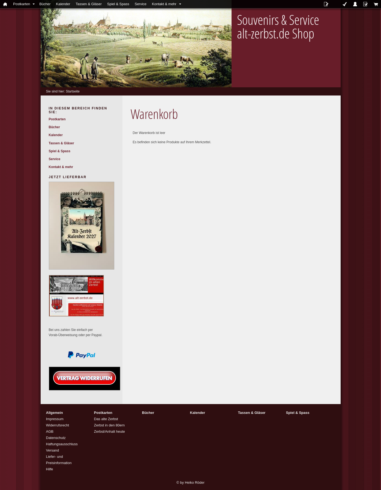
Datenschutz (56, 438)
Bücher (44, 4)
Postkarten (21, 4)
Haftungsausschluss (62, 444)
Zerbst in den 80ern (109, 425)
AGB (49, 431)
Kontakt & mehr (164, 4)
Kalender (63, 4)
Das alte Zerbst (106, 419)
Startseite (73, 91)
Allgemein (54, 413)
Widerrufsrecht (57, 425)
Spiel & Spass (118, 4)
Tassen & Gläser (88, 4)
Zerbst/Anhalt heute (109, 431)
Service (140, 4)
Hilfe (49, 469)
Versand (52, 450)
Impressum (55, 419)
